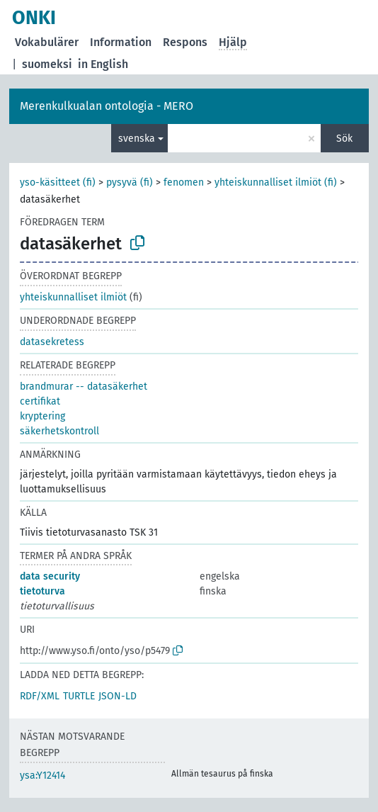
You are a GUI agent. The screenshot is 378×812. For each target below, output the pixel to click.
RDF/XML (39, 696)
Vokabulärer (47, 42)
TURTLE (79, 696)
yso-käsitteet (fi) (58, 182)
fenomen (184, 182)
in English (103, 64)
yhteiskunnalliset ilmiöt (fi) (275, 182)
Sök (344, 138)
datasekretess (52, 342)
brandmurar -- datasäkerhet (83, 386)
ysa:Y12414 (42, 775)
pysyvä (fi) (129, 182)
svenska (136, 138)
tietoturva (42, 591)
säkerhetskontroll (59, 431)
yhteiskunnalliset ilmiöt (73, 297)
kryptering (42, 416)
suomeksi (47, 64)
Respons (185, 42)
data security (50, 576)
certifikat (40, 401)
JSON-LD (117, 696)
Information (120, 42)
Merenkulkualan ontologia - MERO (106, 106)
